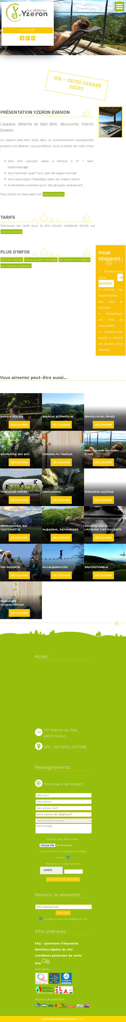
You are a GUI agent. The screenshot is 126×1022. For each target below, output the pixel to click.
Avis (42, 963)
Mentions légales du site (54, 949)
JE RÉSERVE (111, 280)
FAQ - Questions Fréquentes (56, 943)
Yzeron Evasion (53, 194)
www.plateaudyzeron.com (58, 1018)
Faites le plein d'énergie (41, 260)
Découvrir (19, 424)
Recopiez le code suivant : (63, 863)
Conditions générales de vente (58, 955)
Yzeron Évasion (11, 231)
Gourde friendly (12, 260)
